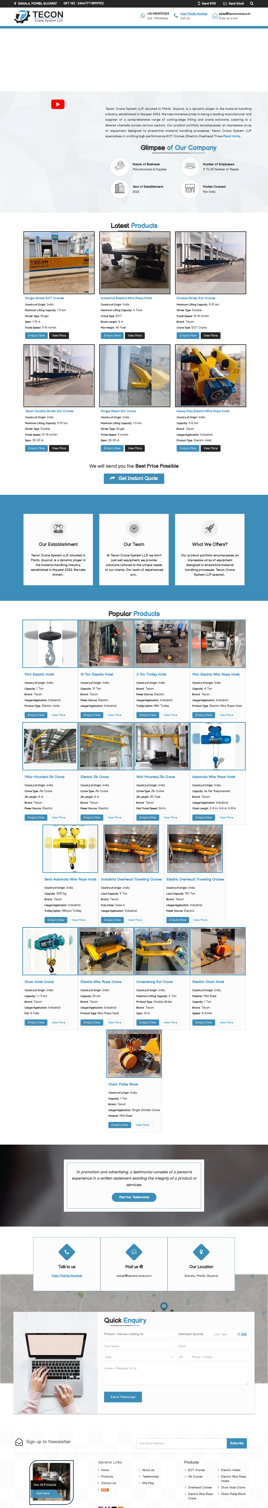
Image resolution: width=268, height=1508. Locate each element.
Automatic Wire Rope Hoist (213, 777)
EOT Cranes (196, 1470)
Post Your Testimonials (134, 1197)
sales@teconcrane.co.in (234, 14)
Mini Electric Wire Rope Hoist (216, 674)
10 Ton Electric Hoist (96, 674)
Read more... (232, 136)
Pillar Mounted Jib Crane (44, 777)
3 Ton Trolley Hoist (151, 674)
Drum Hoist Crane (39, 982)
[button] (193, 14)
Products (107, 1476)
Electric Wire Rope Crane (100, 982)
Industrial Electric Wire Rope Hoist (126, 298)
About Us (148, 1470)
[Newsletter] (181, 1443)
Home (105, 1470)
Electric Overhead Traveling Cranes (195, 879)
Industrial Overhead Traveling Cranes (131, 879)
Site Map (148, 1483)
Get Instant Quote (134, 479)
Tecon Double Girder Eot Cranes (49, 411)
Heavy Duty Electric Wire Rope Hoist (203, 411)
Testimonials (150, 1476)
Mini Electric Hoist (39, 674)
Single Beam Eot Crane (118, 411)
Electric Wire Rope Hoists (233, 1479)
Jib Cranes (195, 1476)
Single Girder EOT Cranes (44, 298)
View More (59, 335)
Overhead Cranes (200, 1487)
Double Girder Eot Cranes (196, 298)
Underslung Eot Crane (154, 982)
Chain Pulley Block (123, 1084)
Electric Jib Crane (94, 777)
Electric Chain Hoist (208, 982)
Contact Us (108, 1483)
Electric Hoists (230, 1470)
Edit (241, 1334)
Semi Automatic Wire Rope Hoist (70, 879)
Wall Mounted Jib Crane (155, 777)
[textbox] (225, 1334)
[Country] (139, 1357)
